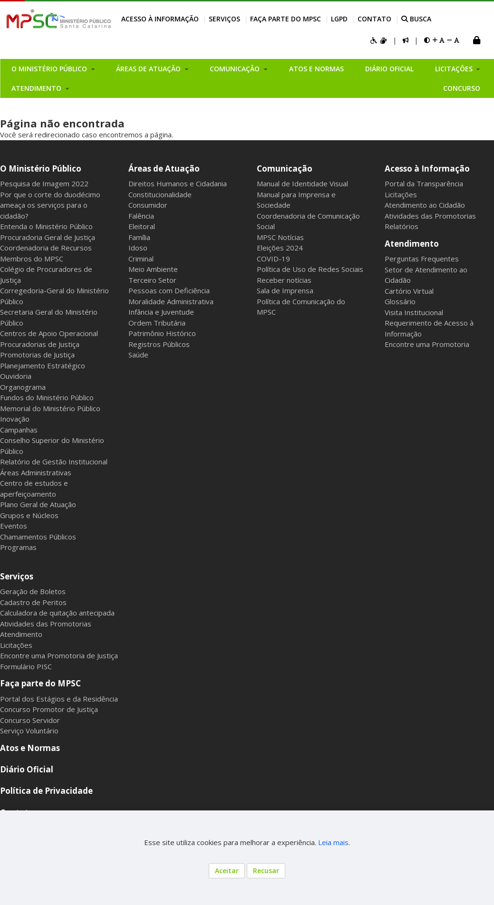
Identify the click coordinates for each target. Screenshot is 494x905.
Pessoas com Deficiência (169, 290)
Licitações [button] (455, 68)
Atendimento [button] (37, 88)
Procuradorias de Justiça (39, 344)
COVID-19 (273, 258)
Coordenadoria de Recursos (46, 247)
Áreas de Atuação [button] (149, 68)
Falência (141, 216)
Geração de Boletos (33, 591)
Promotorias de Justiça (37, 354)
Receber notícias (284, 280)
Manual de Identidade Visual (302, 183)
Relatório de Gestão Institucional (53, 461)
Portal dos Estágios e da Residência (59, 698)
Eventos (13, 525)
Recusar (266, 870)
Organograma (23, 387)
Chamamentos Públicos (38, 536)
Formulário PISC (26, 666)
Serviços (224, 18)
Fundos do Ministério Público (47, 397)
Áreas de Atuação (164, 168)
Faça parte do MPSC (285, 18)
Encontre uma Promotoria (427, 344)
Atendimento (412, 243)
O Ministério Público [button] (50, 68)
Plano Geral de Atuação (38, 504)
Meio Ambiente (153, 269)
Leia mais (333, 842)
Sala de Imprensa (285, 290)
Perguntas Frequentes (422, 258)
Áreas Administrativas (35, 472)
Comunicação (284, 168)
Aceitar (227, 870)
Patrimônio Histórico (162, 333)
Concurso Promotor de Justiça (49, 709)
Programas (18, 547)
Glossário (400, 301)
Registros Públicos (159, 344)
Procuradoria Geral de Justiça (47, 237)
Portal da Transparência (424, 183)
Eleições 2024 (280, 247)
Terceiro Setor (152, 280)
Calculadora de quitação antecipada (57, 612)
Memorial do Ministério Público (50, 408)
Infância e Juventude (161, 312)
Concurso (461, 88)
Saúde (138, 354)
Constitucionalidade (160, 194)
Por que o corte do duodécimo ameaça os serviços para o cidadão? (50, 205)
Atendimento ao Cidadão (425, 205)
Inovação (14, 419)
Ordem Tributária (156, 322)
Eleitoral (141, 226)
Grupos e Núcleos (29, 515)
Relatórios (401, 226)
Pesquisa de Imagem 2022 (44, 183)
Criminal (141, 258)
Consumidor (147, 205)
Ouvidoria (15, 376)
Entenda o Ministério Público (46, 226)
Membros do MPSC (31, 258)
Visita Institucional (414, 312)
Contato (374, 18)
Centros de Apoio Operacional (49, 333)
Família (139, 237)
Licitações (401, 194)
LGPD (339, 18)
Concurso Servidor (30, 720)
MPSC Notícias (280, 237)
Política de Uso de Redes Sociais (310, 269)
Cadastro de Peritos (33, 602)
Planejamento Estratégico (42, 365)
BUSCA (416, 18)
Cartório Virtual (409, 291)
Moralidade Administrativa (170, 301)
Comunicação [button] (236, 68)
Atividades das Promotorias (430, 216)
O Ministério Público (40, 168)
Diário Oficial (389, 68)
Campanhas (19, 429)
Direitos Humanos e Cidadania (177, 183)
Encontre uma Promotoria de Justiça (59, 655)
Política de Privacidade (46, 790)
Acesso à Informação (160, 18)
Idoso (137, 247)
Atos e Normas (316, 68)
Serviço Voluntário (29, 730)
